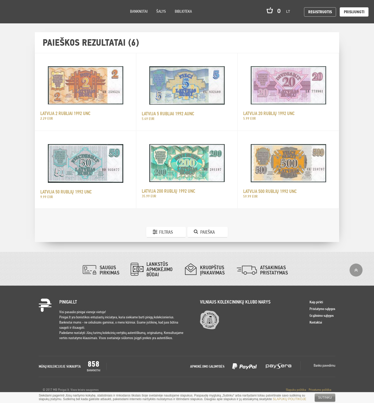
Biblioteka (183, 11)
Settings (33, 18)
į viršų (356, 270)
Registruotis (320, 11)
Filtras (166, 232)
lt (289, 11)
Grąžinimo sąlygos (321, 315)
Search (47, 19)
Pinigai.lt (11, 11)
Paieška (207, 232)
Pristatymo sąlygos (322, 309)
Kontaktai (315, 322)
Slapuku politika (296, 390)
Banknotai (138, 11)
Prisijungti (354, 11)
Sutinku (325, 397)
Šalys (161, 11)
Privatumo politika (320, 390)
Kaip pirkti (316, 302)
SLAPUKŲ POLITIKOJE (289, 399)
